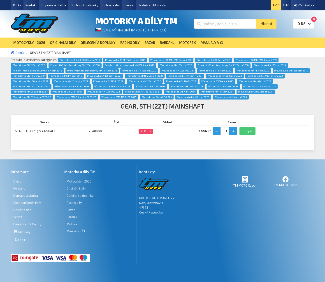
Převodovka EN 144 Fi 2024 (180, 91)
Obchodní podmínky (84, 5)
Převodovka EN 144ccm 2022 (217, 81)
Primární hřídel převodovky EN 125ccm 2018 (75, 65)
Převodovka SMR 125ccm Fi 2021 (145, 75)
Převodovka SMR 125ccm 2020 (139, 70)
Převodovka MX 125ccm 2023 (187, 86)
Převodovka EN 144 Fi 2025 (157, 97)
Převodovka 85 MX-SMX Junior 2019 (80, 60)
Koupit (247, 131)
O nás (17, 5)
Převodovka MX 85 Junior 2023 (72, 86)
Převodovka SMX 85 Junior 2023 (112, 86)
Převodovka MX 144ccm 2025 (230, 97)
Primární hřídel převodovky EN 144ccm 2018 (37, 70)
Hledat (266, 23)
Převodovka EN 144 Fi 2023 (223, 86)
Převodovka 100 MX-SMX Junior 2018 (171, 60)
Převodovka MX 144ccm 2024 (217, 91)
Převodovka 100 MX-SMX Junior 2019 (256, 60)
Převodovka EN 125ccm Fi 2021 (104, 75)
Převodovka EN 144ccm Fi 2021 (185, 75)
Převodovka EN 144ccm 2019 (29, 75)
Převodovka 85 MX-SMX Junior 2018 (125, 60)
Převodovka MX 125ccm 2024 (103, 91)
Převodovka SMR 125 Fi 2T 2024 (142, 91)
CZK (276, 5)
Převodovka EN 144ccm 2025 (193, 97)
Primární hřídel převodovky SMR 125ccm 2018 (223, 65)
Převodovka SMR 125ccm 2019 (291, 70)
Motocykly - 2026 (79, 181)
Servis (129, 5)
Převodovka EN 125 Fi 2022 (108, 81)
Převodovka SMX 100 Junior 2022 (31, 86)
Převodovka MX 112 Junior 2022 (70, 81)
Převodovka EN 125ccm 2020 (29, 65)
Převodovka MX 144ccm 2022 (255, 81)
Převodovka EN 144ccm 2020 (215, 70)
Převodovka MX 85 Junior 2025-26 (32, 97)
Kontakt (31, 5)
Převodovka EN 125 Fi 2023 (150, 86)
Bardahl (72, 217)
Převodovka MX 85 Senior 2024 (255, 91)
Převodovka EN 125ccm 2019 (270, 65)
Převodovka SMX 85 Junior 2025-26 (76, 97)
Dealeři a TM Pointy (152, 5)
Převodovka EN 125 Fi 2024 (67, 91)
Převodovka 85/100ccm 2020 (213, 60)
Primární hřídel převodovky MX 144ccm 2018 (92, 70)
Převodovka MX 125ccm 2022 (144, 81)
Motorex (73, 224)
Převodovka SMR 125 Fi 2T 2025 (119, 97)
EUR (286, 5)
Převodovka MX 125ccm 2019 (177, 70)
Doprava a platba (54, 5)
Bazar (71, 210)
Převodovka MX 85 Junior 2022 (224, 75)
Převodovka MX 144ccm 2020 (253, 70)
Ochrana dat (111, 5)
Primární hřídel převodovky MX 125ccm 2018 (129, 65)
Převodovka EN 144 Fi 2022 (181, 81)
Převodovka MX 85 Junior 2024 (30, 91)
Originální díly (76, 188)
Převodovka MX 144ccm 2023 (259, 86)
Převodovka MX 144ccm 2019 (66, 75)
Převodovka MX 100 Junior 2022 (30, 81)
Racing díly (74, 202)
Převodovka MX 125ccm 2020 (176, 65)
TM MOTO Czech (245, 181)
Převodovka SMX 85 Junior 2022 (265, 75)
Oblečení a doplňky (80, 195)
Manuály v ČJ (76, 231)
